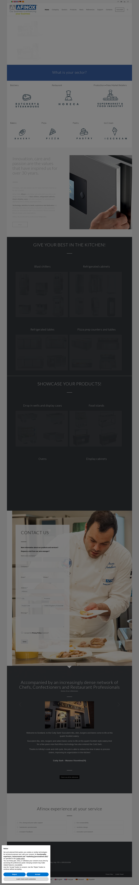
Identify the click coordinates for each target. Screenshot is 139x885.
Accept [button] (37, 874)
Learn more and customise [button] (26, 879)
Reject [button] (14, 874)
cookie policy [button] (20, 858)
